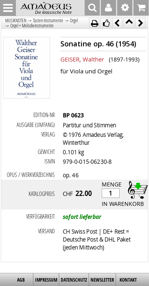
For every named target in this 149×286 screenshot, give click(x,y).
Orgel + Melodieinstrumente (32, 26)
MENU (8, 8)
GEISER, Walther (82, 59)
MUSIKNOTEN (15, 20)
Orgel (74, 20)
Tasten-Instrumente (48, 20)
